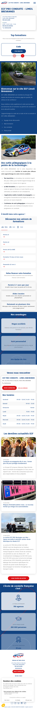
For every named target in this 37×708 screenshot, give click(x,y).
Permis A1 (18, 235)
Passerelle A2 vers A (18, 265)
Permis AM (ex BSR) (18, 250)
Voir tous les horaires (7, 25)
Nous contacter (9, 388)
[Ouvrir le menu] (34, 3)
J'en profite (18, 51)
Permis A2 (18, 243)
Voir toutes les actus (18, 578)
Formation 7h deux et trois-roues (18, 258)
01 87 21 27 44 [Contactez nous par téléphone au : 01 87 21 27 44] (7, 383)
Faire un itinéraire (23, 388)
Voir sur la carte (6, 19)
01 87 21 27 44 (8, 27)
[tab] (4, 227)
